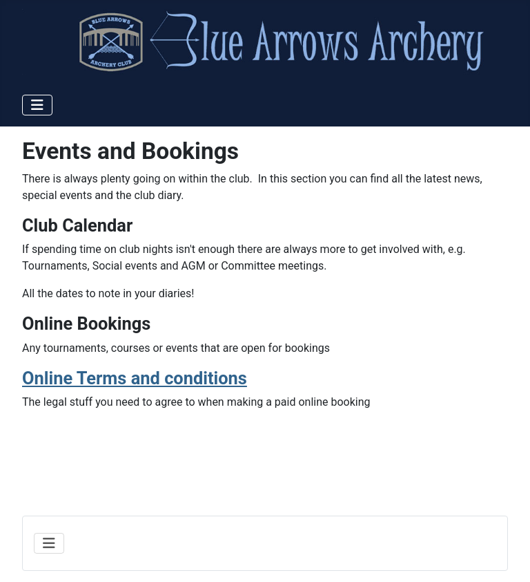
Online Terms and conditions (134, 378)
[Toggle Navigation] (37, 105)
